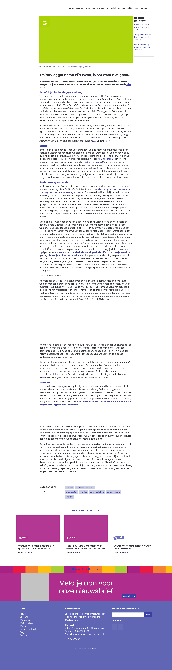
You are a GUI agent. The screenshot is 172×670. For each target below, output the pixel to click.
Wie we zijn (25, 620)
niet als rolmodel (92, 162)
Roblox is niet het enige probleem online (142, 27)
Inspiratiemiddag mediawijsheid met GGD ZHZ (142, 47)
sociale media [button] (113, 492)
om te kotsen (106, 158)
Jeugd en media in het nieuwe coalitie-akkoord (143, 37)
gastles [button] (83, 492)
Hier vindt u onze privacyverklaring (82, 616)
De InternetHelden (125, 8)
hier (128, 84)
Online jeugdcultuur (82, 66)
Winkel (113, 8)
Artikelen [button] (69, 487)
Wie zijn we (90, 8)
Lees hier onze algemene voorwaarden (85, 613)
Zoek (148, 614)
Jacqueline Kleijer (64, 66)
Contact (144, 8)
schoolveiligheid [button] (97, 492)
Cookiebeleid (71, 620)
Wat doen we (102, 8)
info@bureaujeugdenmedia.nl (88, 634)
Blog (136, 8)
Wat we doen (27, 623)
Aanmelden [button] (128, 596)
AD (94, 140)
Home (71, 8)
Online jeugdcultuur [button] (85, 487)
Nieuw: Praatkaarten (86, 569)
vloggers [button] (69, 496)
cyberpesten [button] (71, 492)
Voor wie (79, 8)
